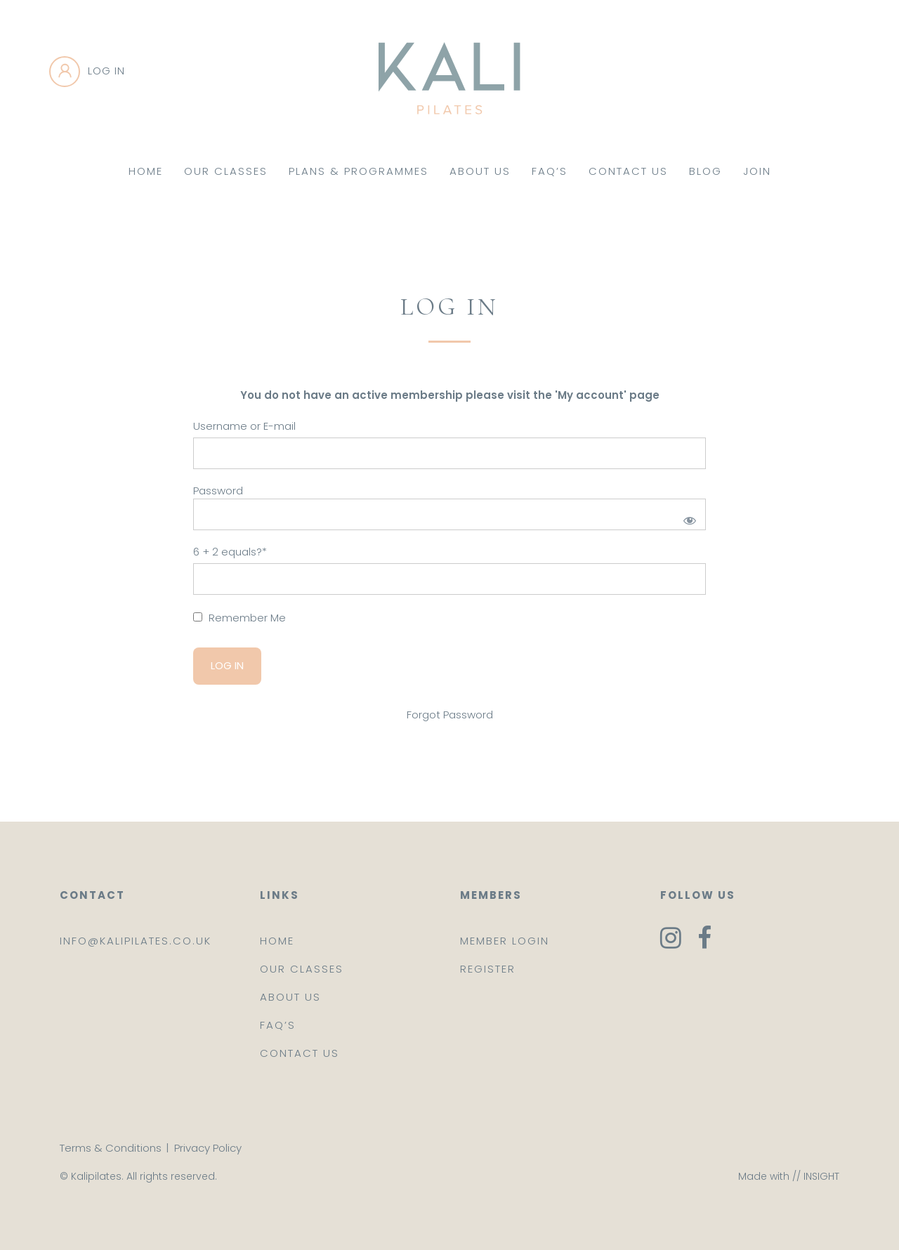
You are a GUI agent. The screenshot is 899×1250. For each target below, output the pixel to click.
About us (290, 996)
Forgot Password (450, 714)
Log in (106, 70)
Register (488, 968)
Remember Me (239, 617)
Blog (705, 171)
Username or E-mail (244, 426)
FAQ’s (549, 171)
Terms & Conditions (111, 1147)
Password (218, 490)
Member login (504, 940)
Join (757, 171)
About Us (480, 171)
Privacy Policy (208, 1147)
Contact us (299, 1053)
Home (146, 171)
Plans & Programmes (358, 171)
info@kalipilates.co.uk (135, 940)
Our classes (301, 968)
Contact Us (628, 171)
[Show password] (687, 518)
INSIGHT (821, 1176)
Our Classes (226, 171)
